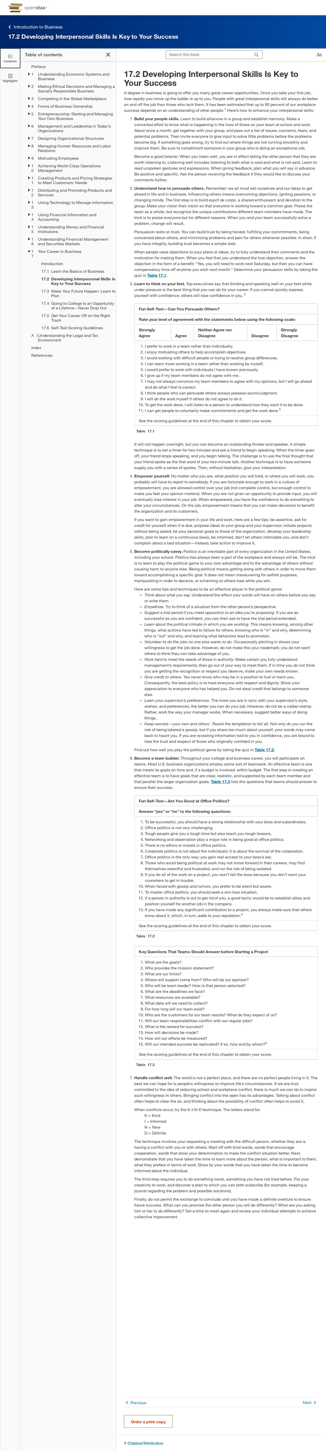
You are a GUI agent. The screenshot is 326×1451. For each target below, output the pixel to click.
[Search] (256, 55)
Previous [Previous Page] (135, 1402)
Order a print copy (148, 1421)
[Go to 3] (280, 410)
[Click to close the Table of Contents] (10, 58)
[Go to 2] (245, 295)
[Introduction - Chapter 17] (75, 263)
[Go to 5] (266, 1044)
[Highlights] (10, 78)
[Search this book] (208, 55)
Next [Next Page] (310, 1402)
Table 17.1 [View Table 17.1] (156, 275)
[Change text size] (319, 54)
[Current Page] (75, 281)
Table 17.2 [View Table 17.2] (264, 749)
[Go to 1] (225, 110)
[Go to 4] (242, 915)
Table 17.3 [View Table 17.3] (220, 781)
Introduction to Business (35, 27)
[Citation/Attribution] (221, 1443)
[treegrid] (68, 211)
